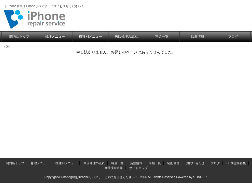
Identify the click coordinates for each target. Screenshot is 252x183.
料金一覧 (162, 36)
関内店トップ (19, 36)
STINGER (200, 74)
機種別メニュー (90, 36)
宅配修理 (173, 60)
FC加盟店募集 (236, 60)
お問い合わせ (195, 60)
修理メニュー (55, 36)
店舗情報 (197, 36)
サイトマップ (138, 65)
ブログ (233, 36)
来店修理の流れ (126, 36)
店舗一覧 (155, 60)
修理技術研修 (113, 65)
